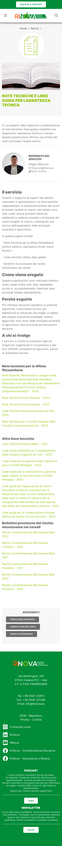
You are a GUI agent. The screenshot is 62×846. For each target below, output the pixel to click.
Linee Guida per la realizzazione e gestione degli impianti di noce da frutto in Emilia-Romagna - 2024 (29, 475)
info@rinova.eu (35, 703)
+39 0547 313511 (33, 695)
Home (23, 28)
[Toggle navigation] (5, 15)
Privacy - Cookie (31, 719)
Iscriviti (31, 830)
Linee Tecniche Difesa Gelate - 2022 (25, 444)
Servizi (35, 28)
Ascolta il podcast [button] (31, 4)
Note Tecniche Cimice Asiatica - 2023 (26, 397)
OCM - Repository (31, 715)
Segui (31, 800)
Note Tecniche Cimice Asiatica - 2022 (26, 404)
